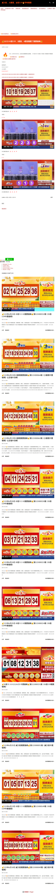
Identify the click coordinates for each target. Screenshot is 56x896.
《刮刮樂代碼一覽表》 (9, 8)
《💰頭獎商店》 (21, 57)
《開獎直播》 (18, 8)
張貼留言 (4, 208)
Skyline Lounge (6, 269)
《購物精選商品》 (34, 8)
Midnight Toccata (7, 264)
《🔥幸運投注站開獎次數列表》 (9, 59)
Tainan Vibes (6, 265)
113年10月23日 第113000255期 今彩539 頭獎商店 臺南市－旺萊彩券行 (18, 77)
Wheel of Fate (6, 267)
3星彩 (7, 197)
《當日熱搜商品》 (42, 8)
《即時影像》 (3, 10)
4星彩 (10, 197)
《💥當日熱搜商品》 (4, 33)
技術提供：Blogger (28, 892)
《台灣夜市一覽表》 (51, 8)
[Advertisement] (28, 22)
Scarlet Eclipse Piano (8, 268)
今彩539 (14, 197)
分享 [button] (51, 197)
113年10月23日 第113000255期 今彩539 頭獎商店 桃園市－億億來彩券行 (18, 74)
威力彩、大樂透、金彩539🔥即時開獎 (17, 3)
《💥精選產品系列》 (14, 33)
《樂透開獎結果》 (25, 8)
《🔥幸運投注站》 (13, 57)
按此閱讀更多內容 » (49, 330)
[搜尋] (50, 3)
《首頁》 (2, 8)
